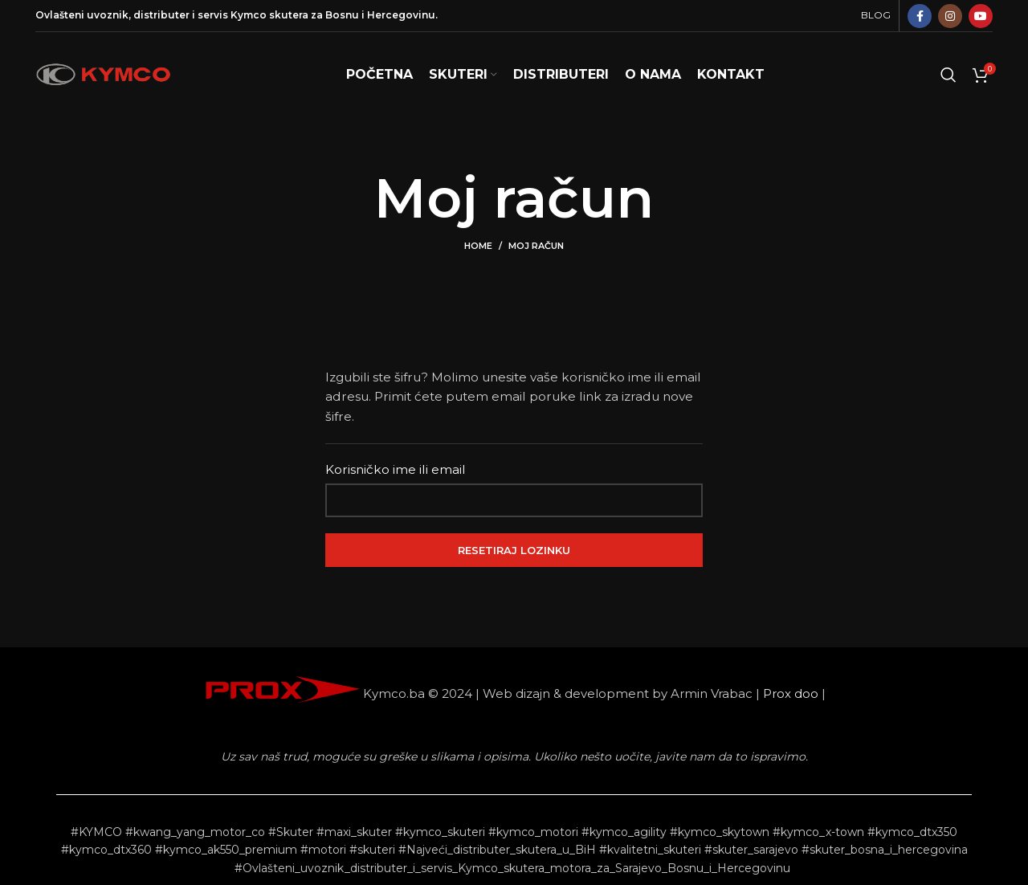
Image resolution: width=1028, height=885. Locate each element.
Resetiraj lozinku (514, 550)
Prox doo (790, 693)
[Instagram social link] (950, 16)
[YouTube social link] (981, 16)
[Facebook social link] (920, 16)
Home (478, 245)
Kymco (248, 15)
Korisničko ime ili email (395, 469)
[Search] (948, 75)
